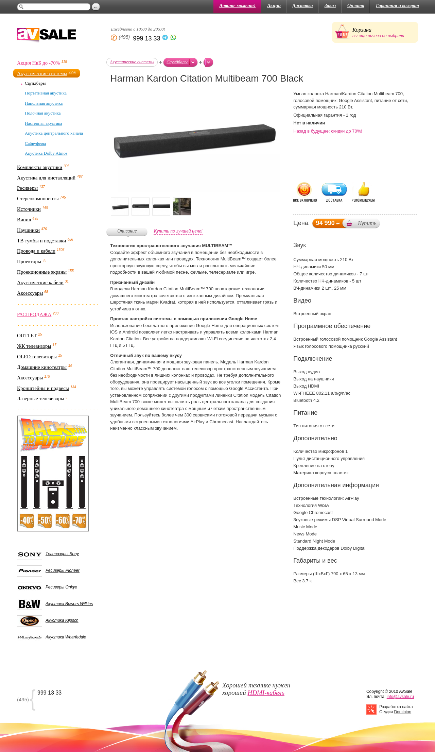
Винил (24, 219)
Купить (367, 223)
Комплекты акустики (39, 167)
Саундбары (35, 83)
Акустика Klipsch (62, 620)
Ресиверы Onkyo (61, 587)
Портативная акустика (46, 93)
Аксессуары (30, 293)
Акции (274, 5)
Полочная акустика (43, 113)
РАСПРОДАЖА (34, 314)
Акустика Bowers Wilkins (69, 603)
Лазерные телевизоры (40, 398)
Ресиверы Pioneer (63, 570)
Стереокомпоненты (38, 199)
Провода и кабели (36, 251)
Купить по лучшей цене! (178, 231)
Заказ (330, 5)
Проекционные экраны (42, 272)
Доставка (302, 5)
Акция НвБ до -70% (38, 63)
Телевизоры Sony (62, 553)
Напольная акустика (44, 103)
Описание (127, 231)
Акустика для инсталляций (46, 178)
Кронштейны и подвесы (43, 388)
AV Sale (46, 36)
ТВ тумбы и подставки (41, 240)
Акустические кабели (40, 282)
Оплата (355, 5)
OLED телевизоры (37, 356)
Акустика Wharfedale (66, 637)
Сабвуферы (35, 143)
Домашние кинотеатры (42, 367)
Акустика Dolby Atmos (46, 153)
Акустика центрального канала (54, 133)
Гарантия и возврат (397, 5)
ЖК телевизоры (34, 346)
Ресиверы (27, 188)
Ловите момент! (237, 5)
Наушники (28, 230)
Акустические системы (42, 73)
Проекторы (29, 261)
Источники (29, 209)
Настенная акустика (43, 123)
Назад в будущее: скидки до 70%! (327, 131)
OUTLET (27, 336)
